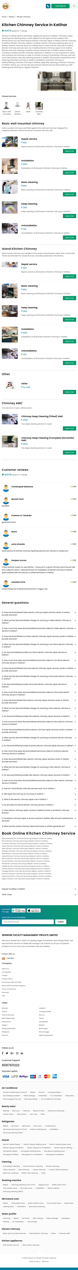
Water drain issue (59, 1185)
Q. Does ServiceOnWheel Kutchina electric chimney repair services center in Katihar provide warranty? (37, 730)
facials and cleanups (56, 1111)
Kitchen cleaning (53, 1166)
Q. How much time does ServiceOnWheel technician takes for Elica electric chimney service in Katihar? (37, 722)
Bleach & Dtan (39, 1111)
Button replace (54, 1188)
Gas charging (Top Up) (12, 1099)
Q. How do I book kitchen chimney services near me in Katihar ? (28, 788)
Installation (43, 1095)
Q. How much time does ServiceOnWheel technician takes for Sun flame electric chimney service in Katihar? (35, 661)
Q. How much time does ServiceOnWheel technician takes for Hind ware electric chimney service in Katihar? (35, 693)
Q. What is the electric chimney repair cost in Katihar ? (25, 799)
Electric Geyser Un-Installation (39, 1148)
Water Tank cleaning (30, 1173)
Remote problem (31, 1099)
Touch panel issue (54, 1203)
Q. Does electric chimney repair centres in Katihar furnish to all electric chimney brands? (35, 811)
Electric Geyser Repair (12, 1144)
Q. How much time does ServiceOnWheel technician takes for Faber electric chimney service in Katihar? (38, 629)
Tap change (32, 1221)
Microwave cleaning (37, 1206)
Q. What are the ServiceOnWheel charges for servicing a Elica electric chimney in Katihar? (36, 709)
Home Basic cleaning (11, 1166)
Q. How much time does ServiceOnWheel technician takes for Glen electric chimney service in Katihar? (37, 781)
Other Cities (7, 894)
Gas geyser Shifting (11, 1154)
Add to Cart (69, 151)
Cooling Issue (50, 1126)
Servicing (7, 1218)
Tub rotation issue (10, 1188)
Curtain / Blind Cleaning (58, 1169)
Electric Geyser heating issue (35, 1144)
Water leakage (29, 1095)
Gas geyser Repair (10, 1151)
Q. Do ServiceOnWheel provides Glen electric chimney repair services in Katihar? (36, 775)
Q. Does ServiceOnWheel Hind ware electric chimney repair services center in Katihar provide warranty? (38, 669)
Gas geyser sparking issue (54, 1151)
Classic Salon (8, 1114)
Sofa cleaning (24, 1169)
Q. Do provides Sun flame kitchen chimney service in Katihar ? (28, 805)
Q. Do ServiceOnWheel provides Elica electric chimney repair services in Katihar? (36, 716)
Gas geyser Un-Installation (32, 1154)
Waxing (6, 1111)
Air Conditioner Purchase (51, 1099)
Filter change (38, 1218)
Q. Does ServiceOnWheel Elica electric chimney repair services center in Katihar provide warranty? (35, 701)
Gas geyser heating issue (31, 1151)
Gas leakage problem (12, 1095)
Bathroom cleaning (11, 1173)
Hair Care (34, 1114)
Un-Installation (57, 1095)
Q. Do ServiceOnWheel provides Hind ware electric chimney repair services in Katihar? (34, 685)
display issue (44, 1185)
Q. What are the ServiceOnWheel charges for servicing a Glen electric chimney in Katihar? (36, 768)
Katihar (12, 17)
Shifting (6, 1221)
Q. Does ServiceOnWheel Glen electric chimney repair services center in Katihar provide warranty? (35, 760)
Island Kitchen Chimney (17, 108)
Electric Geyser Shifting (63, 1148)
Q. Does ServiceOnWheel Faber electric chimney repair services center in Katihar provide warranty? (36, 613)
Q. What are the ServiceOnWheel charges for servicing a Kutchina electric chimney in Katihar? (37, 738)
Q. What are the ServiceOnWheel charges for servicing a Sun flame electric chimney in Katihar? (37, 645)
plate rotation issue (36, 1203)
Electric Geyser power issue (60, 1144)
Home (4, 17)
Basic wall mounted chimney (6, 108)
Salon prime (22, 1114)
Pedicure (26, 1111)
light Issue (26, 1126)
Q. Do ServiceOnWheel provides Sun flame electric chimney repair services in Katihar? (34, 653)
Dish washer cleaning (30, 1245)
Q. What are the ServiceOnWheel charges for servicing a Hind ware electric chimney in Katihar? (37, 677)
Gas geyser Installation (55, 1154)
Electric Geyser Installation (13, 1148)
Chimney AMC (39, 108)
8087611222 (11, 1065)
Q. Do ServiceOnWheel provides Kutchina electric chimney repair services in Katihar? (37, 745)
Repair (33, 1092)
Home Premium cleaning (33, 1166)
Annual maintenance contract (15, 1092)
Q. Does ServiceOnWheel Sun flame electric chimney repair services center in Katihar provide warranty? (38, 637)
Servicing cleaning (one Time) (15, 1129)
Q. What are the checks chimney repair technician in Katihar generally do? (33, 826)
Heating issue (8, 1206)
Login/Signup (60, 6)
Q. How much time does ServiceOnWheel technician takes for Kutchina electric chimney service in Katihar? (35, 752)
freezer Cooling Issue (38, 1129)
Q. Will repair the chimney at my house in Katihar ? (23, 794)
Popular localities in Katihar (13, 889)
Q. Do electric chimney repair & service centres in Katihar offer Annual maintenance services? (37, 819)
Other (28, 107)
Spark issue (69, 1203)
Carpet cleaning (39, 1169)
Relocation (70, 1095)
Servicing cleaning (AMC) (13, 1133)
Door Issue (37, 1126)
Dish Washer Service (11, 1245)
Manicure (16, 1111)
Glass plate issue (18, 1203)
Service (42, 1092)
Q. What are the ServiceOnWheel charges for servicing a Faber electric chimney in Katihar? (36, 621)
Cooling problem (55, 1092)
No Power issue (26, 1188)
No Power (15, 1126)
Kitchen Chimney (23, 17)
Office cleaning (9, 1169)
